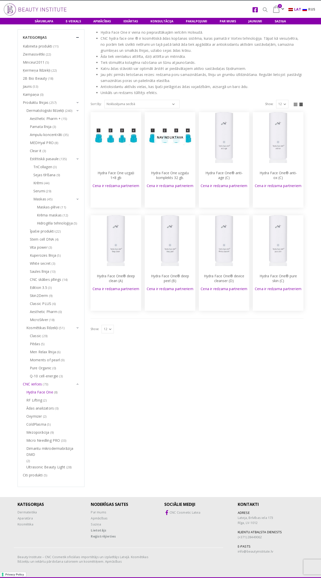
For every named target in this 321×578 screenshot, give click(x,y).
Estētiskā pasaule (44, 158)
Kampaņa (31, 94)
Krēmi (38, 183)
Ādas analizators (40, 408)
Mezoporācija (37, 432)
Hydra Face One (39, 392)
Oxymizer (34, 416)
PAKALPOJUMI (196, 21)
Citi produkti (33, 475)
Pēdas (35, 343)
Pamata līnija (41, 126)
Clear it (36, 150)
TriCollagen (42, 166)
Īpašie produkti (42, 231)
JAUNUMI (255, 21)
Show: (269, 104)
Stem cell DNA (42, 239)
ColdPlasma (36, 424)
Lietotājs (98, 530)
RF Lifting (34, 400)
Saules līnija (39, 271)
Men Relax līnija (43, 351)
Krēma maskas (49, 215)
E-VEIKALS (73, 21)
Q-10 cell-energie (44, 376)
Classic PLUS (40, 303)
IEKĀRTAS (130, 21)
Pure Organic (40, 368)
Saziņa (96, 524)
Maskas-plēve (48, 207)
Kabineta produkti (37, 46)
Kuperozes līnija (43, 255)
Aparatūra (25, 518)
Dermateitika (27, 512)
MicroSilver (39, 319)
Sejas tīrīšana (44, 174)
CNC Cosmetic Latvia (185, 512)
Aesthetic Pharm (43, 311)
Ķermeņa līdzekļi (36, 70)
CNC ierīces (32, 384)
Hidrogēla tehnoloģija (55, 223)
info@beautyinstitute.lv (255, 551)
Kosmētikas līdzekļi (42, 327)
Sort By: (96, 104)
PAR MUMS (228, 21)
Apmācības (99, 518)
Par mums (98, 512)
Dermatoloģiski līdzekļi (45, 110)
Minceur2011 (33, 62)
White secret (40, 263)
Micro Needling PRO (43, 440)
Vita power (39, 247)
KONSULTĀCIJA (161, 21)
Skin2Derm (39, 295)
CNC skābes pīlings (45, 279)
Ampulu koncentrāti (46, 134)
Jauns (27, 86)
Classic (35, 335)
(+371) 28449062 (250, 537)
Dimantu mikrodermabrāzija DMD (49, 451)
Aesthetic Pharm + (45, 118)
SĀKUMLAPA (44, 21)
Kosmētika (25, 524)
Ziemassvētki (34, 54)
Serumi (39, 191)
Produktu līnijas (35, 102)
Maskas (39, 199)
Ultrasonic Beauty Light (45, 467)
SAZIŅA (280, 21)
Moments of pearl (45, 360)
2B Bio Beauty (35, 78)
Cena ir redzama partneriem (116, 185)
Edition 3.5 (38, 287)
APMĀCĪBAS (102, 21)
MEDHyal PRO (42, 142)
